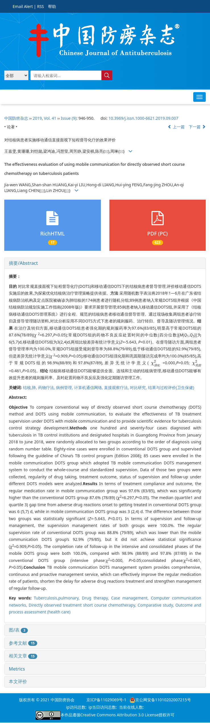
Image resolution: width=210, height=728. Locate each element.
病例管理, (65, 387)
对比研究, (139, 387)
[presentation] (155, 362)
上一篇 (176, 126)
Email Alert (23, 6)
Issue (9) (68, 118)
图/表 (18, 630)
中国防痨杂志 (16, 118)
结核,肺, (30, 387)
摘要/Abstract (23, 263)
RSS (40, 6)
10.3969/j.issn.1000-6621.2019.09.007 (143, 118)
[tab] (105, 263)
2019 (37, 118)
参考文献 (23, 643)
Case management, (131, 598)
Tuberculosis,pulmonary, (58, 598)
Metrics (17, 669)
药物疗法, (47, 387)
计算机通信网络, (89, 387)
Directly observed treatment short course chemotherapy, (83, 605)
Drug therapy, (96, 598)
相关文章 (23, 656)
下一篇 (197, 126)
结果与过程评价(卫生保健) (171, 387)
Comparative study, (156, 605)
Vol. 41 (50, 118)
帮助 (52, 6)
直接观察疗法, (117, 387)
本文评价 (18, 681)
